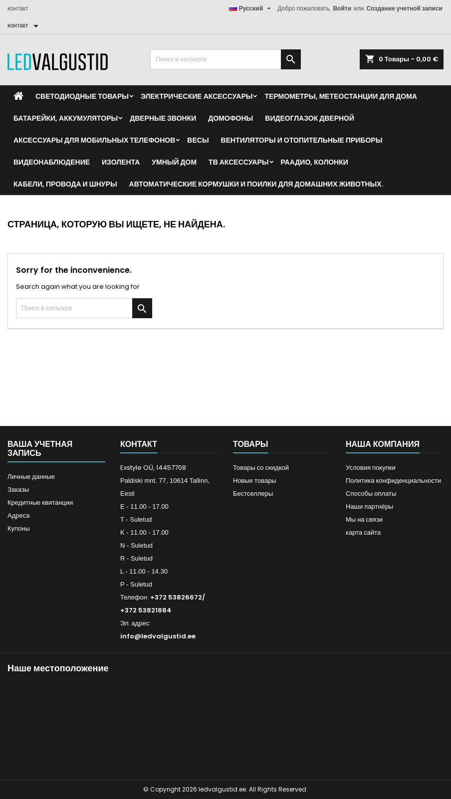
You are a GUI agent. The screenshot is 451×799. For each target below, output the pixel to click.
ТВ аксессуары (238, 162)
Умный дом (174, 162)
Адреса (18, 515)
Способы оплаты (371, 493)
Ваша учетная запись (39, 448)
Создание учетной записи (404, 8)
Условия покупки (371, 467)
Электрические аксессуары (196, 96)
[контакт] (24, 25)
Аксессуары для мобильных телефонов (94, 140)
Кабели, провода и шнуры (65, 184)
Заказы (18, 489)
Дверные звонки (163, 118)
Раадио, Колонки (314, 162)
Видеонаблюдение (51, 162)
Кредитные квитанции (40, 502)
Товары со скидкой (261, 467)
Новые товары (254, 480)
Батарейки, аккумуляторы (65, 118)
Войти (342, 8)
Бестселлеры (253, 493)
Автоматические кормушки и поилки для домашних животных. (256, 184)
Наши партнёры (369, 506)
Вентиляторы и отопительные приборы (302, 140)
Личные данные (31, 476)
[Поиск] (225, 59)
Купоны (18, 528)
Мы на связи (364, 519)
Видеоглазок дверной (309, 118)
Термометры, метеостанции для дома (340, 96)
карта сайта (363, 532)
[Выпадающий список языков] (251, 8)
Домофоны (230, 118)
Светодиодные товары (82, 96)
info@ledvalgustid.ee (158, 636)
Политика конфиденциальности (393, 480)
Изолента (121, 162)
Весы (198, 140)
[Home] (18, 96)
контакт (17, 8)
